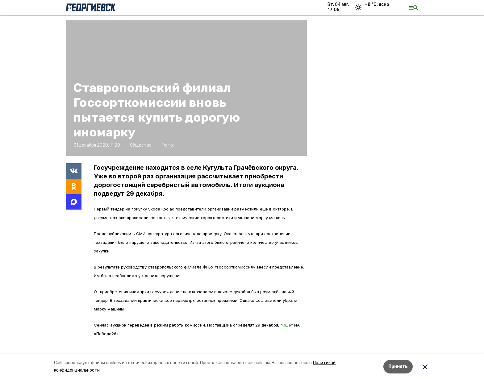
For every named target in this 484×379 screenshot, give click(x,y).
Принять (398, 366)
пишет (287, 325)
